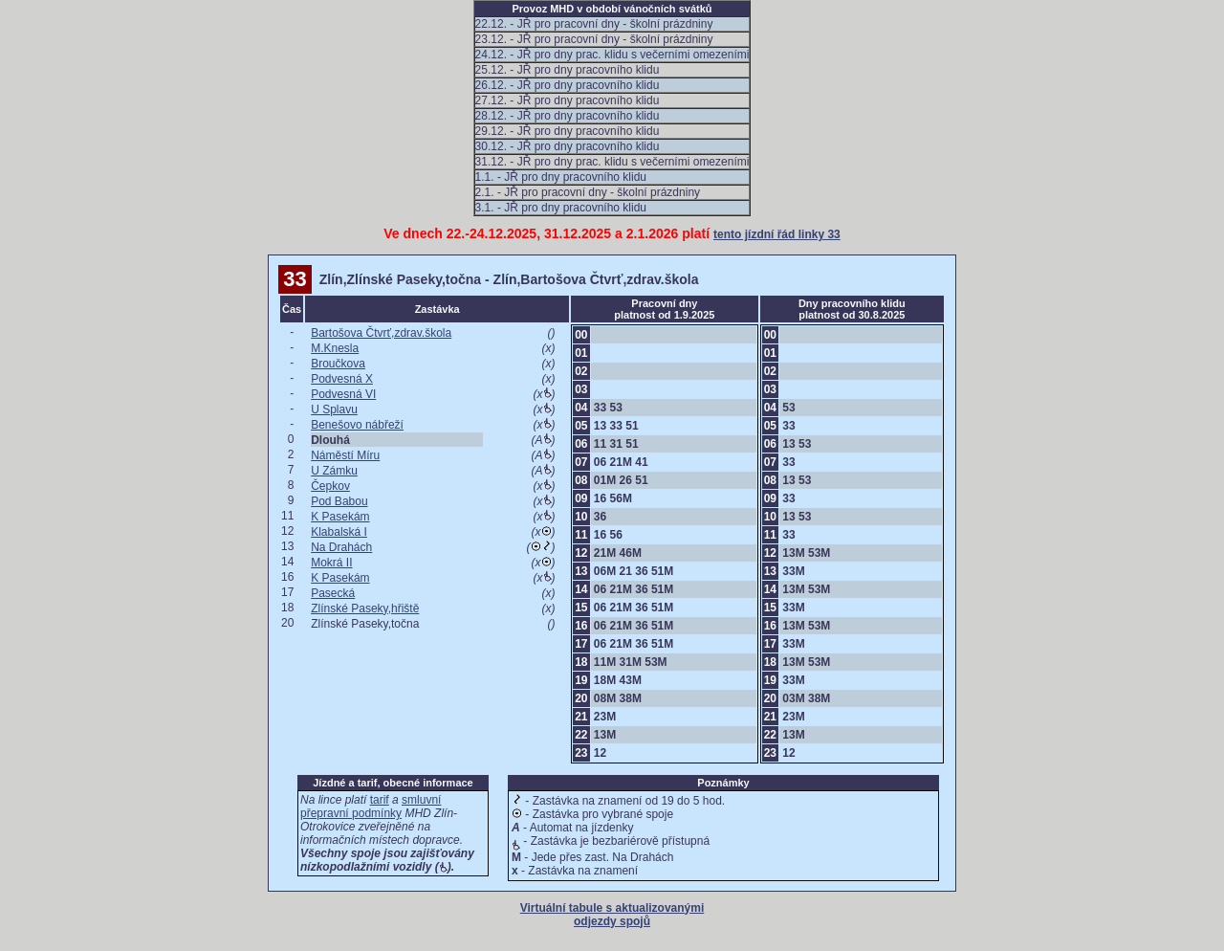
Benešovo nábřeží (357, 424)
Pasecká (333, 593)
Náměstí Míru (345, 455)
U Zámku (334, 470)
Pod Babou (339, 501)
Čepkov (330, 486)
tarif (379, 800)
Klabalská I (339, 532)
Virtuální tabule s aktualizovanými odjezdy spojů (612, 914)
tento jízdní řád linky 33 (777, 234)
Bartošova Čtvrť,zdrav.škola (381, 333)
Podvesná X (342, 379)
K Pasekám (340, 516)
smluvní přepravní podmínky (370, 806)
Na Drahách (341, 547)
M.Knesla (335, 348)
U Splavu (334, 409)
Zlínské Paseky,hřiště (365, 608)
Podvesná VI (343, 394)
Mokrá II (331, 562)
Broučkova (338, 363)
